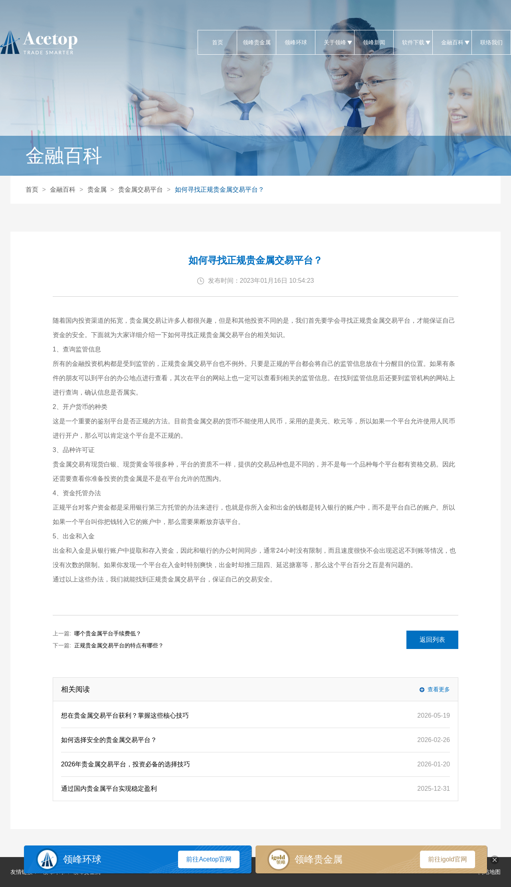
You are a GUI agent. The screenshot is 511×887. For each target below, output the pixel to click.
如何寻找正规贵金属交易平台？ (219, 189)
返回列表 (432, 639)
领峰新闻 (374, 42)
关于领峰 (335, 42)
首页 (217, 42)
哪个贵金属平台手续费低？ (107, 633)
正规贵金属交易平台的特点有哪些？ (119, 645)
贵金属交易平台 (140, 189)
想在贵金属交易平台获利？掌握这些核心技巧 (125, 715)
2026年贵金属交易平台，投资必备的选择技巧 (125, 764)
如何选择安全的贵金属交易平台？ (109, 739)
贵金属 (97, 189)
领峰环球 (295, 42)
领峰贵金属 (256, 42)
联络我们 (491, 42)
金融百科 (452, 42)
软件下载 (413, 42)
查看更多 (439, 689)
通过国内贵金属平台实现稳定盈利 (109, 788)
